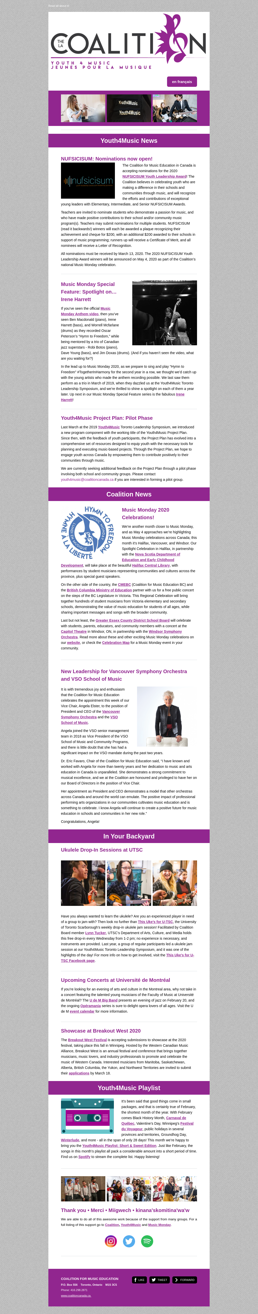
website (73, 643)
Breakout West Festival (87, 1040)
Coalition (112, 1225)
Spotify (84, 1157)
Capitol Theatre (74, 631)
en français (182, 82)
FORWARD (187, 1279)
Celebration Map (116, 643)
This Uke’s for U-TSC (155, 922)
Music (159, 1225)
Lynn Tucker (95, 933)
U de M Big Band (103, 1000)
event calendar (82, 1011)
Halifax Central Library (151, 565)
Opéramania (90, 1006)
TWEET (162, 1279)
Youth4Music (109, 427)
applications (79, 1073)
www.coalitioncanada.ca (76, 1295)
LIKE (141, 1279)
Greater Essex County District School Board (133, 620)
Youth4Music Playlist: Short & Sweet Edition (119, 1146)
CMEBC (124, 585)
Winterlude (70, 1140)
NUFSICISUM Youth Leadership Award (154, 176)
